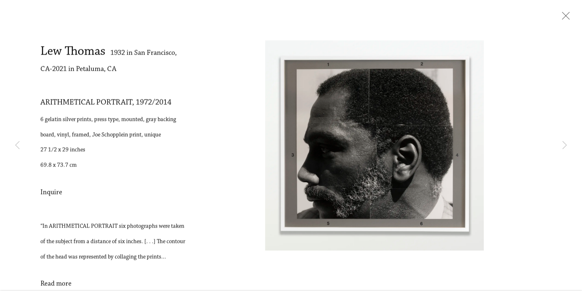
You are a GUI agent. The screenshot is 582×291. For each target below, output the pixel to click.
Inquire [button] (51, 194)
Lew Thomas (72, 53)
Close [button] (564, 18)
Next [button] (564, 145)
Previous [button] (17, 145)
